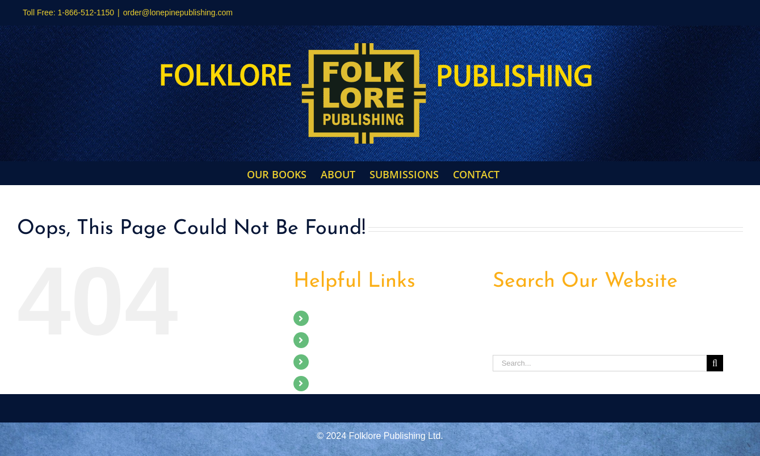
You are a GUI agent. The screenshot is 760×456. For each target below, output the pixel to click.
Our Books (336, 318)
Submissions (341, 362)
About (327, 340)
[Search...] (600, 363)
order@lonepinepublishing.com (178, 12)
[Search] (715, 363)
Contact (330, 383)
